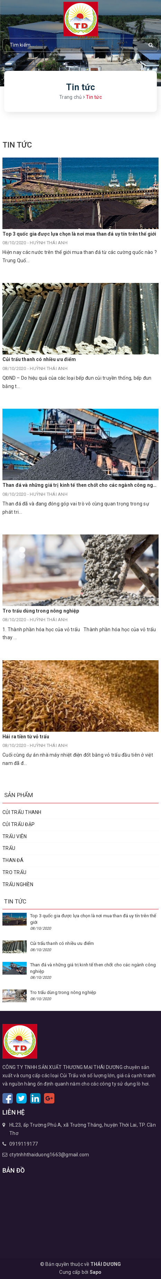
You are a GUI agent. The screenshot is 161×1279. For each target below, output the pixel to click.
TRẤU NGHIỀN (17, 884)
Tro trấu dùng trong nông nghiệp (40, 611)
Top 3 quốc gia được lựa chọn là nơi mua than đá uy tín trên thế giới (79, 234)
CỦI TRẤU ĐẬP (18, 824)
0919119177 (23, 1144)
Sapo (96, 1272)
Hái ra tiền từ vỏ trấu (25, 736)
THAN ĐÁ (13, 860)
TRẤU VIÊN (14, 836)
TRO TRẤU (14, 872)
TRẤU (8, 848)
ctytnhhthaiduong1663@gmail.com (49, 1154)
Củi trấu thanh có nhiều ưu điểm (39, 359)
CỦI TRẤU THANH (22, 812)
